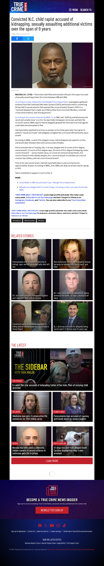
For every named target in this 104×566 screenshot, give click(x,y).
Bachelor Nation (30, 543)
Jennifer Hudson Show (48, 543)
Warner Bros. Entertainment (56, 549)
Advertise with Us (42, 531)
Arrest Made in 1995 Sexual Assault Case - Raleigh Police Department (47, 182)
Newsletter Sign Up (52, 510)
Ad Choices (90, 549)
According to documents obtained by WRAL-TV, (34, 117)
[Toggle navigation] (73, 9)
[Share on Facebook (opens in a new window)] (17, 38)
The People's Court (73, 543)
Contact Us (31, 531)
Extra (38, 543)
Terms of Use (81, 549)
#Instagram (17, 220)
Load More (52, 461)
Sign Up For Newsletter (18, 531)
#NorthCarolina (29, 220)
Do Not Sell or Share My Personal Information (78, 531)
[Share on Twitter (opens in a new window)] (28, 38)
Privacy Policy (71, 549)
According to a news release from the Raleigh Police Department (41, 102)
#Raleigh (41, 220)
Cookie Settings (56, 531)
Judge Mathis (61, 543)
